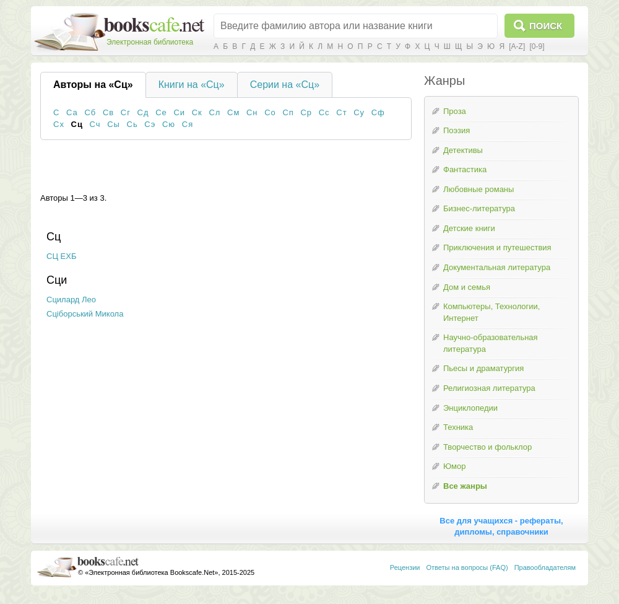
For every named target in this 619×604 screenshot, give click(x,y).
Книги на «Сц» (191, 84)
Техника (458, 427)
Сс (324, 112)
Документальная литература (496, 267)
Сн (252, 112)
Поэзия (456, 130)
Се (161, 112)
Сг (126, 112)
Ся (187, 124)
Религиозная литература (489, 388)
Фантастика (465, 169)
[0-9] (536, 46)
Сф (378, 112)
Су (359, 112)
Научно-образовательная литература (490, 343)
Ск (197, 112)
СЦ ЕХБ (61, 256)
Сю (168, 124)
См (233, 112)
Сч (95, 124)
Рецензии (405, 567)
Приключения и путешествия (497, 247)
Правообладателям (545, 567)
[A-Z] (517, 46)
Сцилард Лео (71, 299)
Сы (113, 124)
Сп (287, 112)
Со (270, 112)
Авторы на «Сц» (93, 84)
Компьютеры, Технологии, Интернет (491, 312)
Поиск (545, 25)
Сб (90, 112)
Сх (58, 124)
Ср (306, 112)
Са (72, 112)
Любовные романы (478, 189)
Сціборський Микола (84, 313)
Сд (143, 112)
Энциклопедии (470, 408)
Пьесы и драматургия (483, 368)
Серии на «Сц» (284, 84)
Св (108, 112)
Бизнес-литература (479, 208)
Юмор (454, 466)
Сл (214, 112)
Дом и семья (466, 287)
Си (179, 112)
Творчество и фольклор (487, 447)
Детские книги (469, 228)
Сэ (149, 124)
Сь (132, 124)
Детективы (463, 150)
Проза (454, 111)
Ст (341, 112)
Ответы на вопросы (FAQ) (467, 567)
